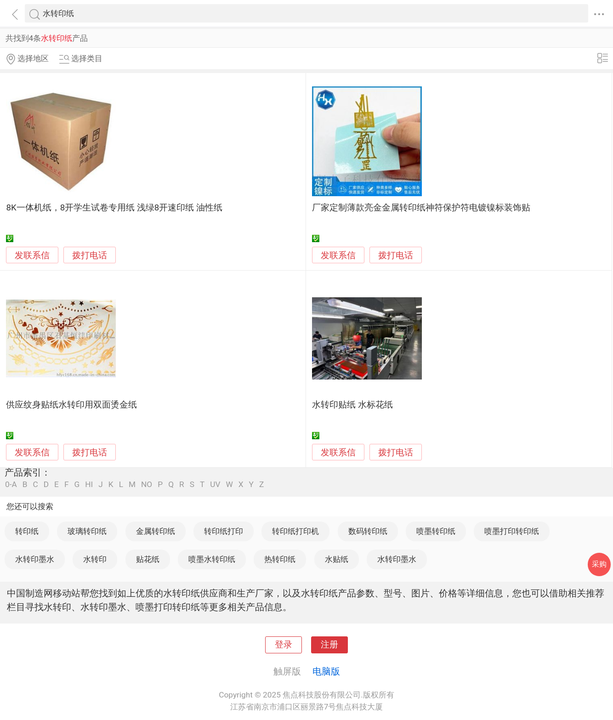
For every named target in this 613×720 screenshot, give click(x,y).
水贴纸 (336, 559)
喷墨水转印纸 (211, 559)
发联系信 (32, 255)
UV (215, 484)
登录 (283, 645)
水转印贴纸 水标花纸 (352, 405)
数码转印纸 (367, 531)
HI (89, 484)
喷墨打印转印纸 (511, 531)
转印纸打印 (223, 531)
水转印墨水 (34, 559)
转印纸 (27, 531)
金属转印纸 (155, 531)
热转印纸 (279, 559)
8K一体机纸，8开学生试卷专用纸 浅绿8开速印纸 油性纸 (114, 208)
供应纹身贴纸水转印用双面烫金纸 (71, 405)
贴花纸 (147, 559)
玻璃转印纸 (87, 531)
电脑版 (326, 671)
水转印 (95, 559)
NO (146, 484)
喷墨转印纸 (435, 531)
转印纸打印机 (295, 531)
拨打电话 (89, 255)
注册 (329, 645)
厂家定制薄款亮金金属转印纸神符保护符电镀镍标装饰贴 (421, 208)
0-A (11, 484)
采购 (599, 564)
